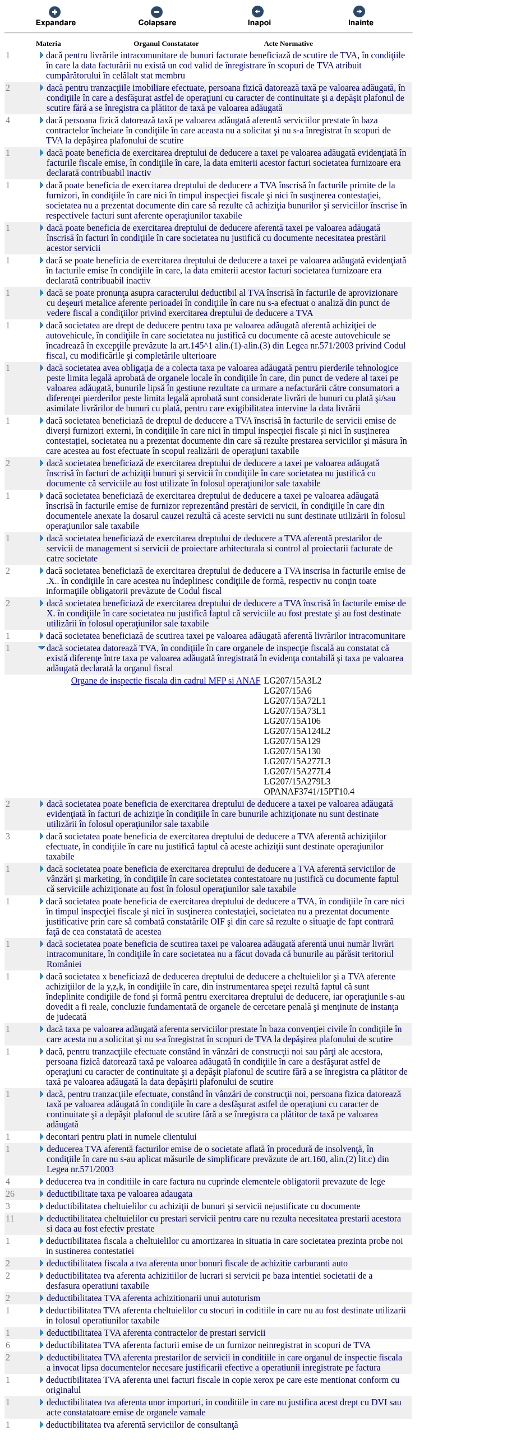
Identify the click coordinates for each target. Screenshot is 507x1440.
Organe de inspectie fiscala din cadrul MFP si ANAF (166, 680)
